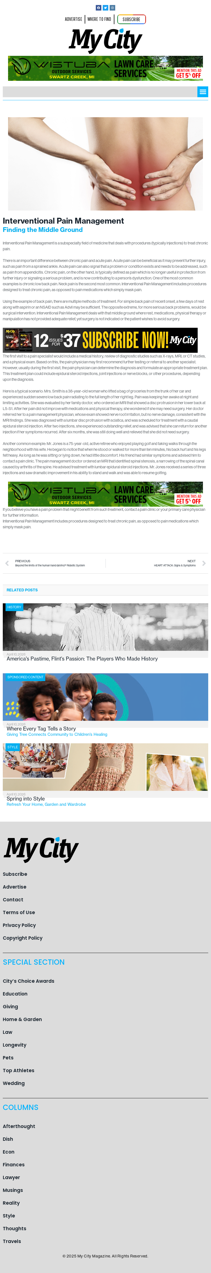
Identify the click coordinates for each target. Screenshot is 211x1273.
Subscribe (15, 874)
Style (12, 747)
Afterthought (19, 1126)
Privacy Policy (19, 925)
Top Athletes (18, 1070)
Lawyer (11, 1177)
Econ (8, 1152)
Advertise (14, 887)
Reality (11, 1203)
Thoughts (14, 1228)
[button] (202, 91)
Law (7, 1032)
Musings (13, 1190)
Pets (8, 1057)
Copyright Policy (22, 938)
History (14, 607)
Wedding (14, 1083)
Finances (14, 1164)
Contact (13, 899)
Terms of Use (19, 912)
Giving (10, 1006)
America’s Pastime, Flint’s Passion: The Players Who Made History (82, 659)
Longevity (14, 1045)
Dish (8, 1139)
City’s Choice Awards (28, 981)
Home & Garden (22, 1019)
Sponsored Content (25, 677)
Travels (12, 1241)
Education (15, 994)
